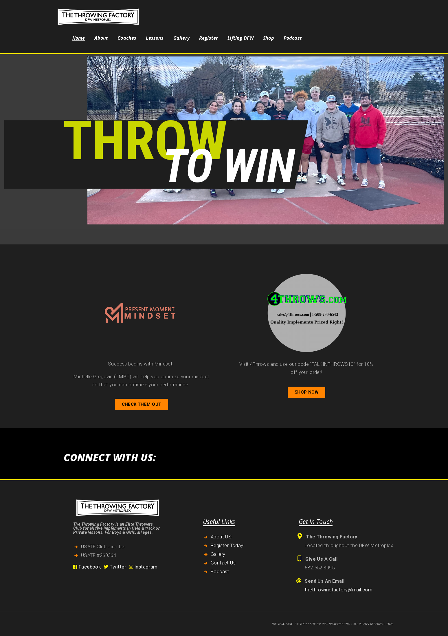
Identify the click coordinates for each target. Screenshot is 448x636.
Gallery (218, 554)
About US (221, 537)
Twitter (115, 567)
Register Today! (227, 545)
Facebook (87, 567)
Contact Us (223, 563)
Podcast (220, 571)
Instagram (143, 567)
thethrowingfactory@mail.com (338, 590)
